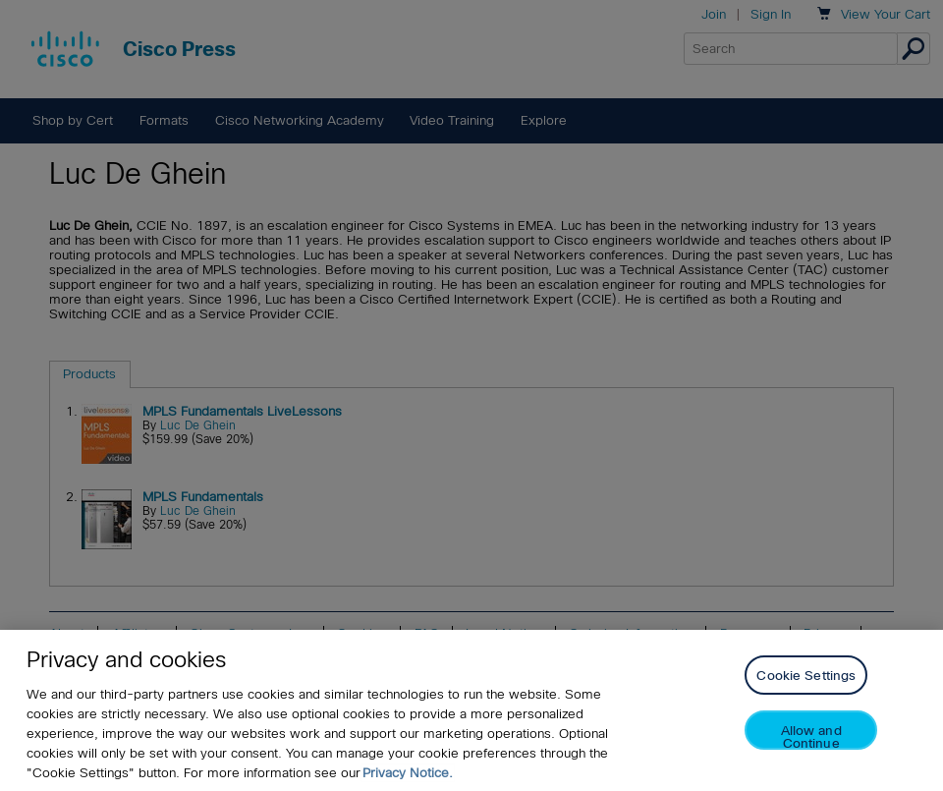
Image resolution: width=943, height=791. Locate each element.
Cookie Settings (806, 676)
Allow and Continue (811, 737)
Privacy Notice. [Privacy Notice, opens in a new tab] (407, 772)
